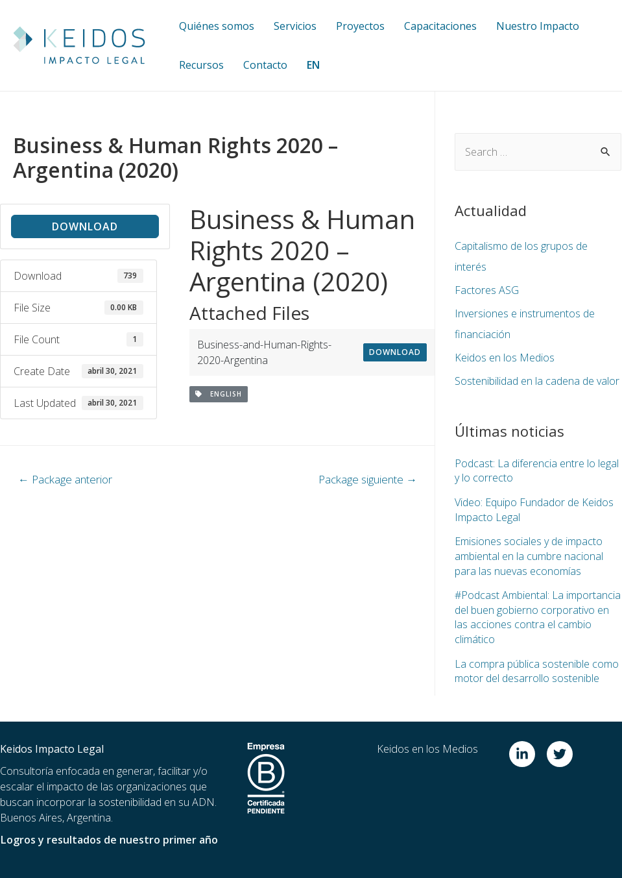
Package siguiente (367, 479)
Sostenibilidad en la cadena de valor (537, 381)
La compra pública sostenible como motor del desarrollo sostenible (537, 669)
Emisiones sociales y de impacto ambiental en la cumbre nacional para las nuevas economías (529, 555)
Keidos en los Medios (505, 357)
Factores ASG (487, 290)
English (218, 393)
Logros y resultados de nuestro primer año (108, 838)
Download (85, 226)
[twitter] (562, 752)
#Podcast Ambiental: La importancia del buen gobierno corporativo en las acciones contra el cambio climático (538, 615)
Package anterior (65, 479)
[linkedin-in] (526, 752)
